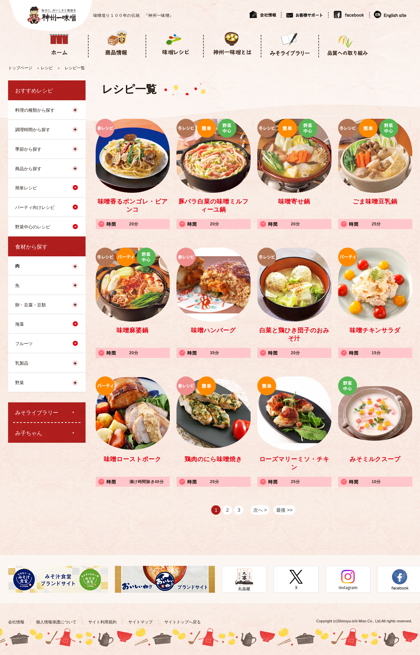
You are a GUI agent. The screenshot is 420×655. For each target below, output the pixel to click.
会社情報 (265, 14)
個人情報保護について (56, 622)
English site (390, 14)
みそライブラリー (289, 43)
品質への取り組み (347, 43)
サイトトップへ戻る (182, 622)
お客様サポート (304, 14)
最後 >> (284, 510)
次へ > (260, 510)
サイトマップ (140, 622)
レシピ (47, 68)
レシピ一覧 (75, 68)
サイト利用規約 (102, 622)
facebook (348, 14)
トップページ (20, 68)
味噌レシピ (174, 43)
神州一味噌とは (232, 43)
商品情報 (116, 43)
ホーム (59, 43)
